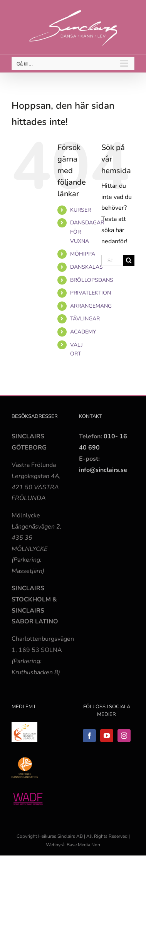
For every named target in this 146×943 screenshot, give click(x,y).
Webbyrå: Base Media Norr (73, 845)
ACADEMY (83, 331)
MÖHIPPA (82, 254)
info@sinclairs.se (103, 470)
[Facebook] (89, 735)
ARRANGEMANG (91, 306)
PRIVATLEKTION (90, 292)
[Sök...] (112, 260)
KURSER (80, 210)
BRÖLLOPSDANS (91, 280)
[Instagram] (124, 735)
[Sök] (128, 260)
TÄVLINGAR (85, 318)
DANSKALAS (86, 267)
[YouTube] (106, 735)
